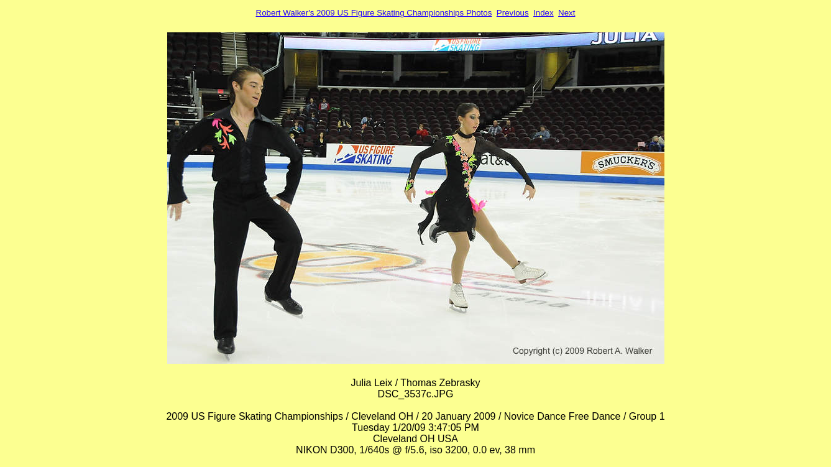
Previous (513, 12)
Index (543, 12)
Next (566, 12)
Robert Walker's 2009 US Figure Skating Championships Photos (374, 12)
